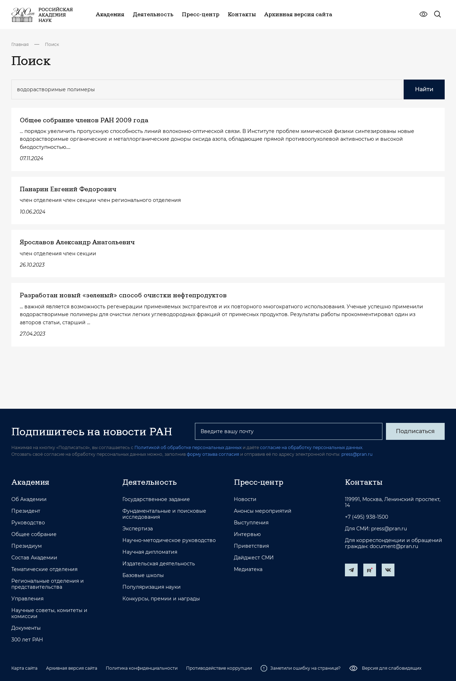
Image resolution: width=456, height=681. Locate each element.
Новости (245, 499)
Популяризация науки (151, 587)
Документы (26, 628)
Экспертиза (137, 529)
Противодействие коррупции (219, 668)
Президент (25, 511)
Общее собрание (34, 534)
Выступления (251, 523)
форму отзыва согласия (213, 454)
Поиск (52, 44)
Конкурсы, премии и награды (161, 599)
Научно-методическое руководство (169, 540)
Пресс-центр (258, 482)
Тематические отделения (44, 569)
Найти (424, 89)
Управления (27, 599)
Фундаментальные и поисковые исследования (164, 514)
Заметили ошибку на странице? (300, 668)
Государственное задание (156, 499)
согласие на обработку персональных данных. (311, 447)
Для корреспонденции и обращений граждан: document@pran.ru (393, 543)
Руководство (28, 523)
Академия (30, 482)
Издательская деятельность (158, 564)
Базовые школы (143, 575)
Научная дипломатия (149, 552)
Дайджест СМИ (254, 558)
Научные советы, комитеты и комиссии (49, 613)
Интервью (247, 534)
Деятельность (149, 482)
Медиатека (248, 569)
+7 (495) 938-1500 (366, 517)
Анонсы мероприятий (263, 511)
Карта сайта (24, 668)
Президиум (26, 546)
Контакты (363, 482)
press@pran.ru (357, 454)
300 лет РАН (27, 640)
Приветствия (251, 546)
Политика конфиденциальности (142, 668)
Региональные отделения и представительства (47, 584)
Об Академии (29, 499)
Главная (20, 44)
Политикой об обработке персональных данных (188, 447)
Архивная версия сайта (71, 668)
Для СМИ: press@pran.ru (376, 529)
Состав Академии (34, 558)
